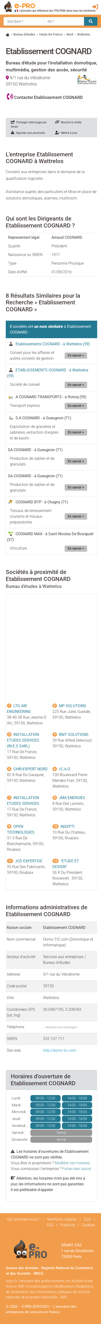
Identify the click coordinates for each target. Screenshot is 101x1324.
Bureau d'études (24, 34)
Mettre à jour (66, 133)
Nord (70, 34)
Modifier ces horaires (72, 1163)
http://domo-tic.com (59, 1050)
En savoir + (76, 355)
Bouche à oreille (68, 122)
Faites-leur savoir (76, 1168)
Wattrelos (83, 34)
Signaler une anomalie (28, 133)
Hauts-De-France (50, 34)
